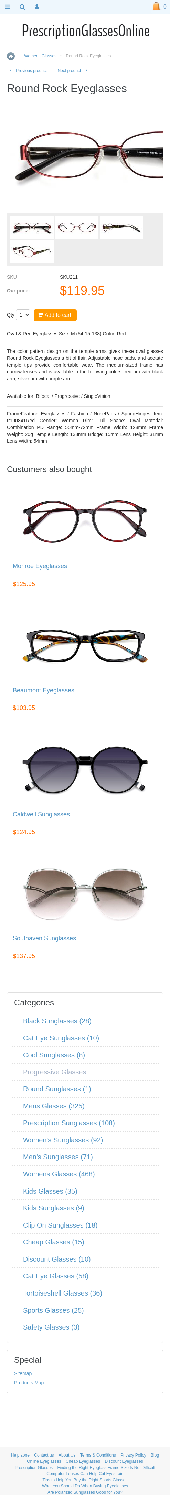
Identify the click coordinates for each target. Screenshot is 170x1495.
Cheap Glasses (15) (53, 1242)
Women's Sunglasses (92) (63, 1140)
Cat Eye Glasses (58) (55, 1276)
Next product (72, 70)
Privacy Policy (133, 1455)
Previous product (28, 70)
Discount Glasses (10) (57, 1259)
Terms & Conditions (98, 1455)
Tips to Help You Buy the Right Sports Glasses (84, 1479)
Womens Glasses (40, 56)
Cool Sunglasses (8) (54, 1055)
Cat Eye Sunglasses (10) (61, 1038)
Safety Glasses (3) (51, 1327)
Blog (155, 1455)
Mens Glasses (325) (54, 1106)
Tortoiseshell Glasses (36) (62, 1293)
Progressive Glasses (54, 1072)
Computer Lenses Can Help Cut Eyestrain (84, 1473)
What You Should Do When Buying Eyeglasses (85, 1486)
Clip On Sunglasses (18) (60, 1225)
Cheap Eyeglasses (83, 1461)
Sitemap (23, 1373)
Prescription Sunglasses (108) (69, 1123)
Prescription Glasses (34, 1467)
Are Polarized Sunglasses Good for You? (84, 1492)
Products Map (29, 1382)
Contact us (44, 1455)
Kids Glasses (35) (50, 1191)
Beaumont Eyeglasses (43, 690)
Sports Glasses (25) (53, 1310)
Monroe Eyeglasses (40, 566)
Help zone (20, 1455)
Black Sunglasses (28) (57, 1021)
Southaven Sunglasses (44, 938)
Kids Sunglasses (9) (53, 1208)
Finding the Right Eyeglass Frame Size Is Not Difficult (106, 1467)
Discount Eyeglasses (124, 1461)
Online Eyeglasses (44, 1461)
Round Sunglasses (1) (57, 1089)
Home (11, 56)
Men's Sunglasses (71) (58, 1157)
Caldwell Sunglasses (41, 814)
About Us (67, 1455)
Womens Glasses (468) (59, 1174)
